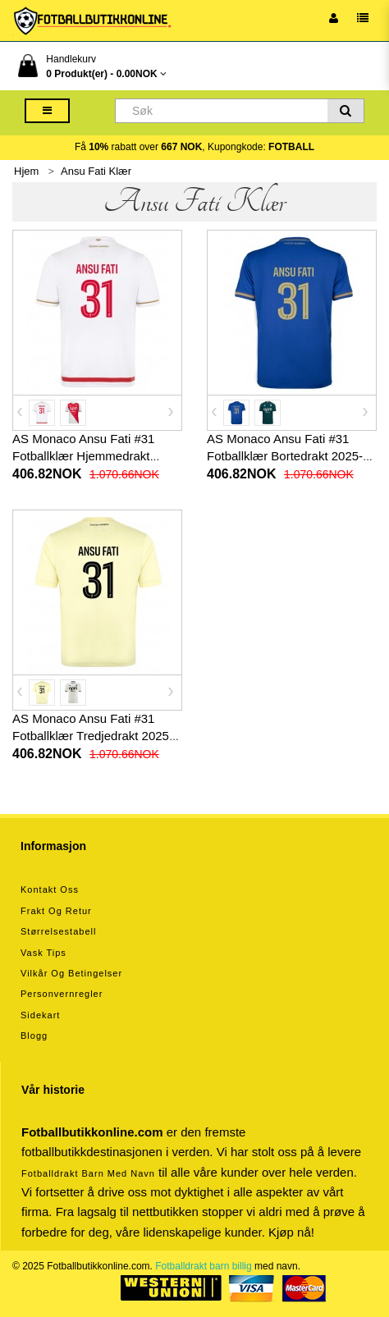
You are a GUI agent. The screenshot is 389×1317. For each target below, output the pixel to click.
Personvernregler (62, 994)
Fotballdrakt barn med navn (88, 1173)
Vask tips (43, 953)
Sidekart (40, 1015)
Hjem (26, 171)
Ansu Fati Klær (96, 171)
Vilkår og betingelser (71, 973)
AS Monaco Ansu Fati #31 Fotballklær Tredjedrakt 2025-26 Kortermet (92, 735)
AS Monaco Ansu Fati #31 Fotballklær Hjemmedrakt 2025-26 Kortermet (83, 456)
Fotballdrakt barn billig (203, 1266)
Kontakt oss (50, 889)
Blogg (34, 1035)
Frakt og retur (56, 911)
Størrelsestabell (58, 931)
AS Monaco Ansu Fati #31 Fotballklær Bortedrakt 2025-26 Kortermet (292, 456)
